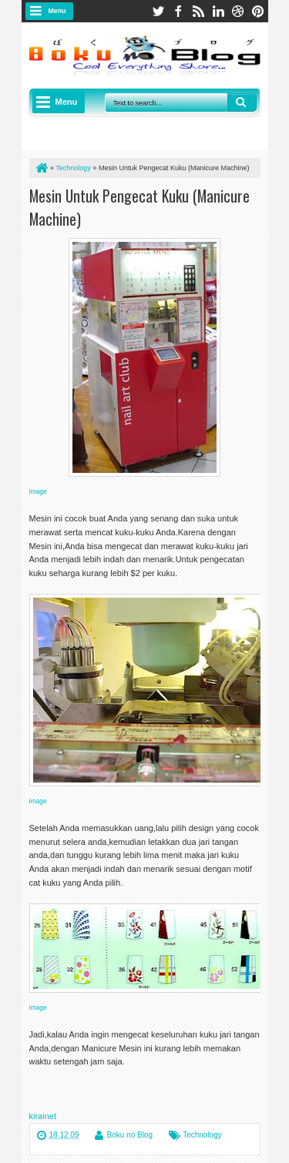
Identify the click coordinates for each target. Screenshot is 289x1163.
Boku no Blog (130, 1135)
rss (198, 11)
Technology (202, 1135)
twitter (158, 11)
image (38, 491)
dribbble (238, 11)
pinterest (258, 11)
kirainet (42, 1116)
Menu (57, 11)
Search (242, 102)
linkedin (218, 11)
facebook (178, 11)
